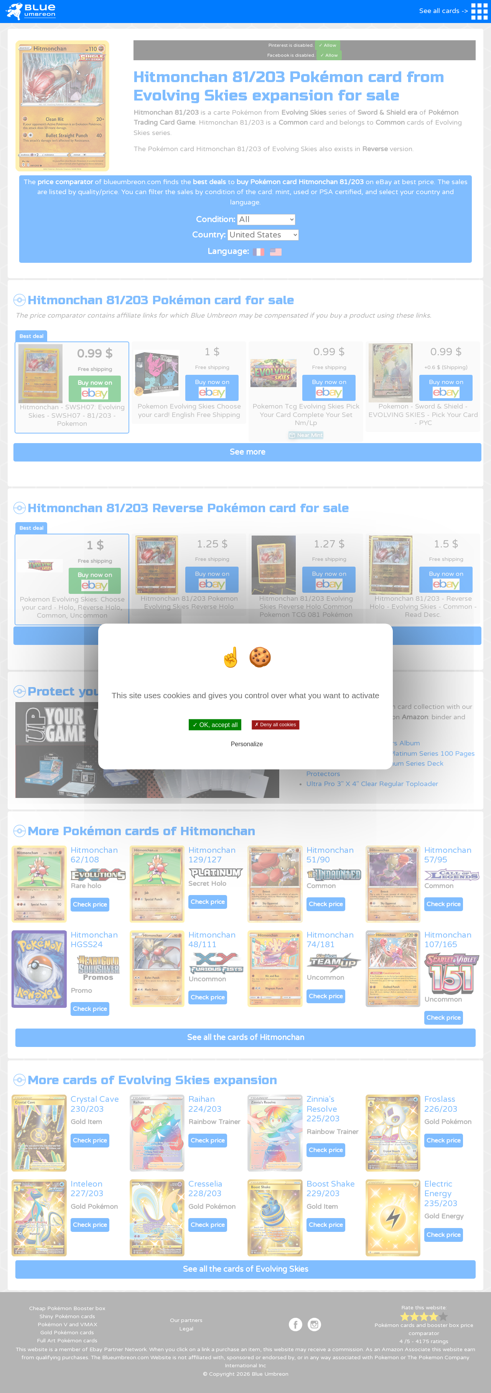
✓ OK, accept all (215, 724)
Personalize (247, 744)
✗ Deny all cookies (275, 724)
